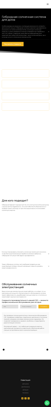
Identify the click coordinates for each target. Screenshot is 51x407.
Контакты (25, 393)
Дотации (25, 390)
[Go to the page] (7, 4)
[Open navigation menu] (47, 4)
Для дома (25, 384)
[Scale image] (12, 350)
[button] (25, 31)
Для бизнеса (25, 387)
